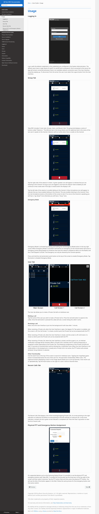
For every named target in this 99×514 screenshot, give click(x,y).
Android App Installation (8, 12)
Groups (3, 51)
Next (88, 487)
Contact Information (7, 60)
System (3, 53)
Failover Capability (6, 58)
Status (3, 46)
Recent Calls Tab (7, 26)
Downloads (4, 65)
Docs (29, 3)
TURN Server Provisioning (8, 41)
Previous (32, 487)
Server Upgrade (5, 39)
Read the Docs (58, 511)
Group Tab (5, 21)
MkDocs (36, 511)
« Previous (6, 512)
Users (3, 48)
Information (5, 55)
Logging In (5, 19)
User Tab (5, 23)
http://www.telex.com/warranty (62, 503)
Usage (3, 17)
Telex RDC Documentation (12, 2)
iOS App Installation (7, 14)
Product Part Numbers (7, 34)
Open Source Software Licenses (9, 62)
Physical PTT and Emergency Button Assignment (11, 29)
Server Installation (6, 37)
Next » (17, 512)
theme (44, 511)
